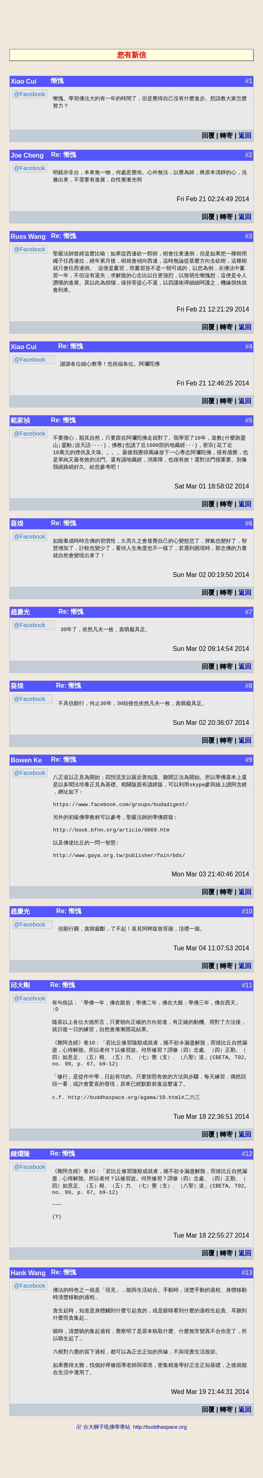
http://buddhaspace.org (160, 1474)
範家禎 (20, 424)
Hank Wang (28, 1311)
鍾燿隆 (20, 1185)
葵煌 (16, 529)
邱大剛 (20, 1005)
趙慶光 (20, 619)
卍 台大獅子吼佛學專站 (103, 1474)
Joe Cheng (27, 156)
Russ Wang (28, 238)
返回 (244, 136)
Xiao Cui (23, 81)
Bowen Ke (26, 768)
